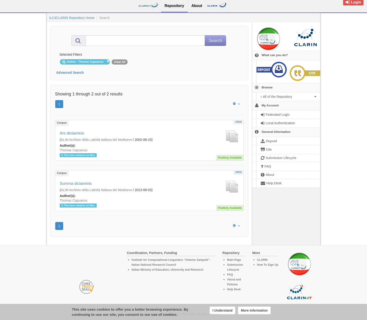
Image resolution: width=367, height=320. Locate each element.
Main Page (234, 260)
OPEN (238, 122)
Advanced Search (70, 72)
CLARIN (262, 260)
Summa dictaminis (76, 183)
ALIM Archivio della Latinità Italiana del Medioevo (96, 140)
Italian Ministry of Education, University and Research (167, 269)
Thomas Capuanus (73, 150)
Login (353, 2)
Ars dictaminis (72, 133)
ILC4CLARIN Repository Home (71, 18)
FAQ (230, 274)
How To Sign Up (267, 264)
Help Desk (234, 289)
